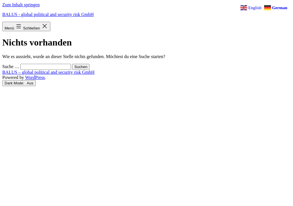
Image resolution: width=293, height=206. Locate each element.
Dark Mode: (19, 83)
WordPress (35, 77)
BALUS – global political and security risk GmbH (48, 72)
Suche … (10, 66)
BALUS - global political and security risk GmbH (48, 14)
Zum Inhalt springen (21, 4)
